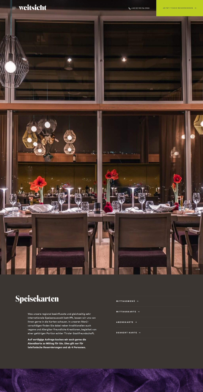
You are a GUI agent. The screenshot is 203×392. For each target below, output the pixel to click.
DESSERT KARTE (128, 332)
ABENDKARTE (126, 322)
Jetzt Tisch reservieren (179, 8)
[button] (197, 269)
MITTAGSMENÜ (127, 301)
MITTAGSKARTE (127, 311)
